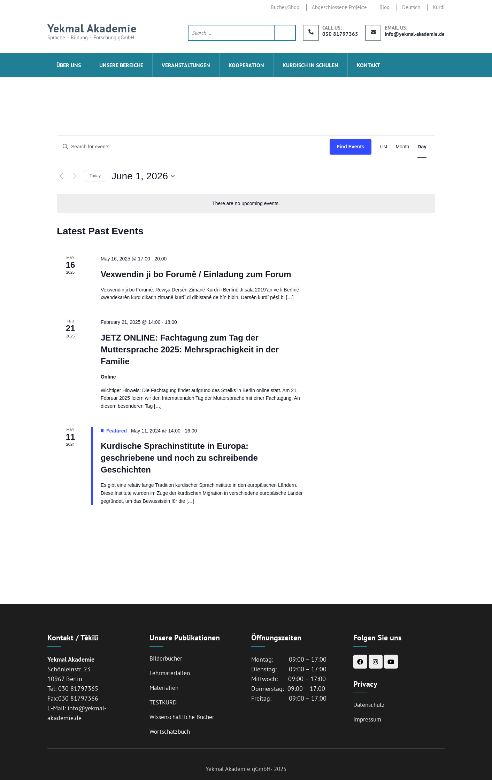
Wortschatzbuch (169, 731)
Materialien (163, 688)
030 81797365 (340, 34)
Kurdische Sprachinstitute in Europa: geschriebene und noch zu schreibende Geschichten (179, 457)
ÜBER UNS (68, 65)
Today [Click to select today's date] (95, 175)
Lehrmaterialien (169, 673)
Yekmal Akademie (92, 28)
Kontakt (368, 65)
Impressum (367, 719)
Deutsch (411, 7)
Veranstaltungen (186, 65)
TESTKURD (163, 702)
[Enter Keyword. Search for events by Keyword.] (193, 147)
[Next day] (74, 176)
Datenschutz (369, 705)
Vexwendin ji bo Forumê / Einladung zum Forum (196, 274)
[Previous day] (61, 176)
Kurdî (439, 7)
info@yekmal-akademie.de (415, 34)
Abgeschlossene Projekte (339, 7)
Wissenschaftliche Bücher (181, 717)
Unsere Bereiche (121, 65)
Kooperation (246, 65)
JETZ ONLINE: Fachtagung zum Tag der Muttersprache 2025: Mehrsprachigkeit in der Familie (190, 349)
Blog (384, 7)
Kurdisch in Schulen (310, 65)
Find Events (350, 146)
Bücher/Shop (285, 7)
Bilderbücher (165, 658)
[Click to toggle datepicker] (143, 176)
